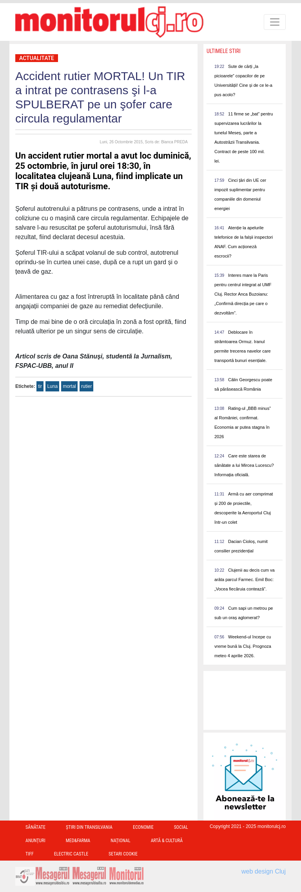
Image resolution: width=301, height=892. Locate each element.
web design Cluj (263, 871)
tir (40, 386)
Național (120, 840)
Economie (143, 827)
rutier (86, 386)
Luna (52, 386)
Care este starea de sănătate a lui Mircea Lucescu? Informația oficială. (244, 465)
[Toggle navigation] (275, 22)
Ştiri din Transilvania (89, 827)
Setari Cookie (123, 854)
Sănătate (35, 827)
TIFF (29, 854)
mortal (69, 386)
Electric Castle (71, 854)
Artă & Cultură (167, 840)
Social (181, 827)
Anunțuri (35, 840)
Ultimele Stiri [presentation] (224, 51)
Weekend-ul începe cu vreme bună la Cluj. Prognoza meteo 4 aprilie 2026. (242, 646)
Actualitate (36, 58)
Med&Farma (78, 840)
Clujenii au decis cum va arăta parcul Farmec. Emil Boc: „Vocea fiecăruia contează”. (244, 579)
